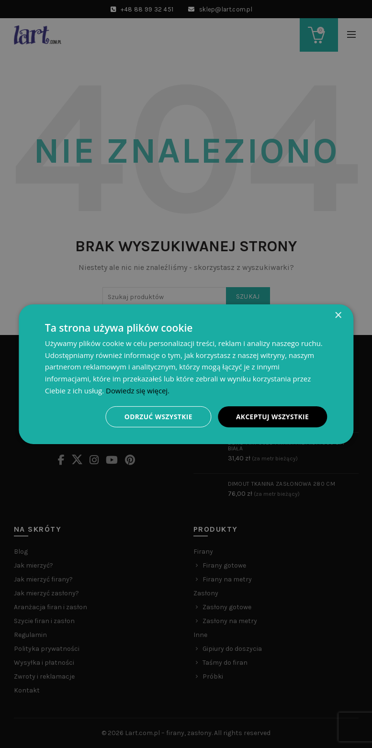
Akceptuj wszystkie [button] (272, 416)
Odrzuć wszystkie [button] (157, 416)
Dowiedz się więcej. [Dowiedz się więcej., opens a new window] (138, 390)
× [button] (337, 315)
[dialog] (186, 374)
